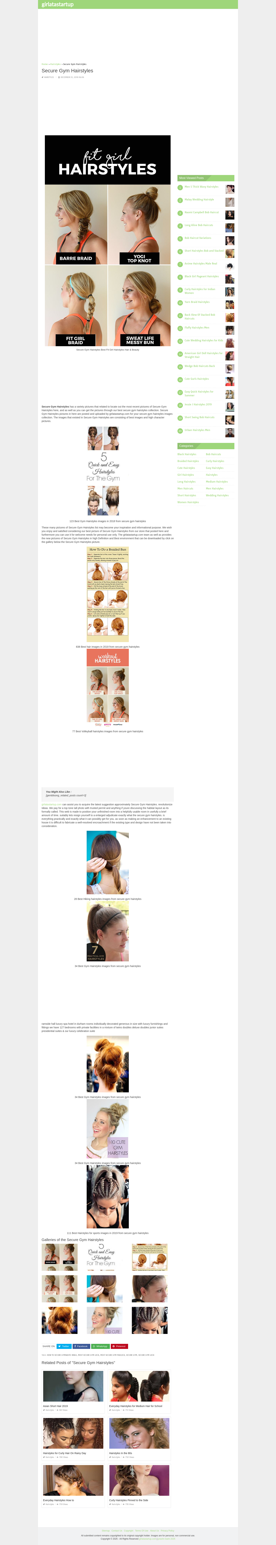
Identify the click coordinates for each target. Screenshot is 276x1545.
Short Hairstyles (186, 495)
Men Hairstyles (214, 488)
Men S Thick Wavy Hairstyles (201, 186)
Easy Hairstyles (214, 468)
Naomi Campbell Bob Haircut (202, 212)
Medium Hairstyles (217, 481)
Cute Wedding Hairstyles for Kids (204, 340)
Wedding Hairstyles (217, 495)
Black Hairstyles (186, 454)
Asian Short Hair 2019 (55, 1406)
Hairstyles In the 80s (120, 1453)
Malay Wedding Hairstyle (199, 199)
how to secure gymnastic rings (62, 1355)
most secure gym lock (88, 1355)
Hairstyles (49, 77)
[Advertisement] (138, 37)
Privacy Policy (167, 1530)
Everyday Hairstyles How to (58, 1500)
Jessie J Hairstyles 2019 (198, 404)
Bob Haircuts (213, 454)
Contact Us (117, 1530)
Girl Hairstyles (185, 474)
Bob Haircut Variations (198, 238)
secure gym (131, 1355)
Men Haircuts (185, 488)
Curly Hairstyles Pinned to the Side (128, 1500)
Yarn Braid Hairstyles (197, 302)
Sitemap (106, 1530)
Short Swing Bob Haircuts (199, 417)
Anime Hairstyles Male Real (201, 263)
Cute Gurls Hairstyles (197, 378)
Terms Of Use (141, 1530)
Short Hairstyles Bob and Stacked (204, 250)
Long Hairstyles (186, 481)
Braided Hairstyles (188, 461)
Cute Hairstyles (186, 468)
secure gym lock (146, 1355)
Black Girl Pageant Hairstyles (202, 276)
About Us (154, 1530)
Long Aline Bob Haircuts (199, 225)
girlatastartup (58, 4)
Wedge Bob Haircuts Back (200, 366)
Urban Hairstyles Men (197, 430)
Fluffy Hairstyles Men (197, 327)
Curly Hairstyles (215, 461)
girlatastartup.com (52, 804)
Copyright (128, 1530)
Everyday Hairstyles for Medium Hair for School (135, 1406)
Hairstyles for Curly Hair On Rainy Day (64, 1453)
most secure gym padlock (112, 1355)
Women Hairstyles (188, 502)
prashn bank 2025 (166, 1538)
